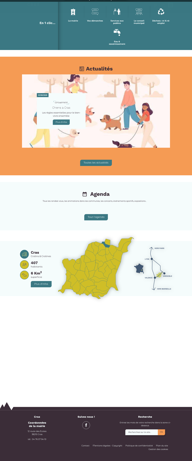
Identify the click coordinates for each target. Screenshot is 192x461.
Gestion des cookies (158, 449)
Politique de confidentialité (139, 446)
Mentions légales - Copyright (107, 446)
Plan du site (162, 446)
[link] (163, 7)
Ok (161, 432)
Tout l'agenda (96, 310)
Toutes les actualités (96, 255)
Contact (85, 446)
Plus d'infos (61, 215)
